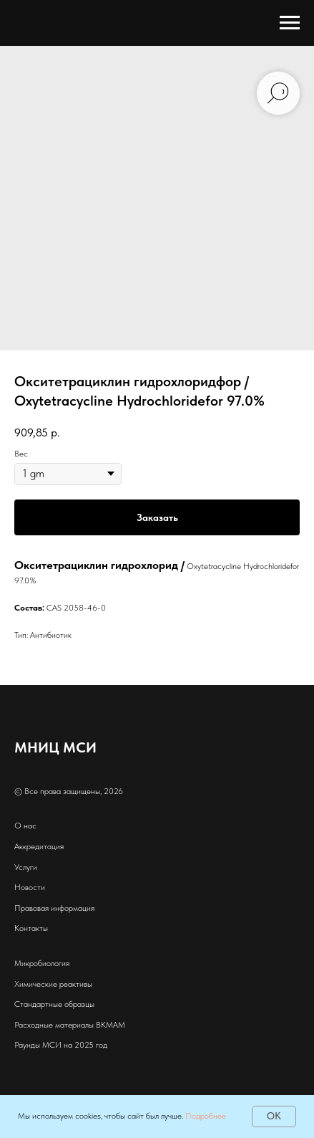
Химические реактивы (53, 984)
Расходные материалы (54, 1025)
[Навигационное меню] (290, 23)
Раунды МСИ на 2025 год (60, 1045)
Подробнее (205, 1116)
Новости (29, 887)
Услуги (25, 867)
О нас (25, 826)
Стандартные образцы (54, 1004)
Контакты (31, 928)
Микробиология (41, 963)
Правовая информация (54, 908)
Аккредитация (39, 846)
